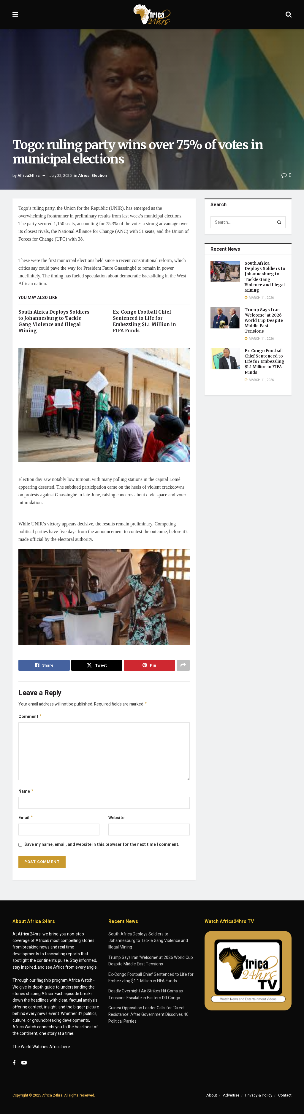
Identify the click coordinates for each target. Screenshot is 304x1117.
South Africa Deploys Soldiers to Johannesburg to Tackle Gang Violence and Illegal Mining (265, 277)
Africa (84, 175)
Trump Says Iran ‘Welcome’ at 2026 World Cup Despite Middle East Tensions (264, 320)
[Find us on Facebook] (13, 1065)
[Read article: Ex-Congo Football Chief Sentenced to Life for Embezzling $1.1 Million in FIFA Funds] (225, 359)
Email (25, 820)
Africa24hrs (29, 175)
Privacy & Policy (258, 1098)
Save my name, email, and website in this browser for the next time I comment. (101, 847)
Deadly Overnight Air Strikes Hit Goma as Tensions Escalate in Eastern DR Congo (145, 997)
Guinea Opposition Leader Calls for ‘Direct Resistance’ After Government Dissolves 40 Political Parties (148, 1017)
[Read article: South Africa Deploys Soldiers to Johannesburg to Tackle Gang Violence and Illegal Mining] (225, 271)
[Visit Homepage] (152, 14)
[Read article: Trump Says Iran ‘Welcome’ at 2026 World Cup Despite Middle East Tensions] (225, 318)
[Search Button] (289, 14)
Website (116, 820)
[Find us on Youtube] (24, 1065)
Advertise (231, 1098)
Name (26, 793)
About (211, 1098)
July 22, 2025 (60, 175)
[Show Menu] (15, 14)
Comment (30, 717)
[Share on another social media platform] (183, 665)
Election (99, 175)
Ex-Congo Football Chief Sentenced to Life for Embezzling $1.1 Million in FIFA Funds (264, 361)
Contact (285, 1098)
